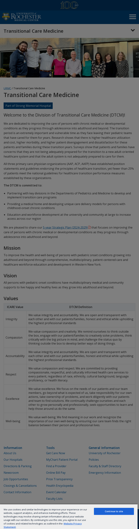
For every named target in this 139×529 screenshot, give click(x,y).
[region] (69, 516)
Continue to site (114, 511)
